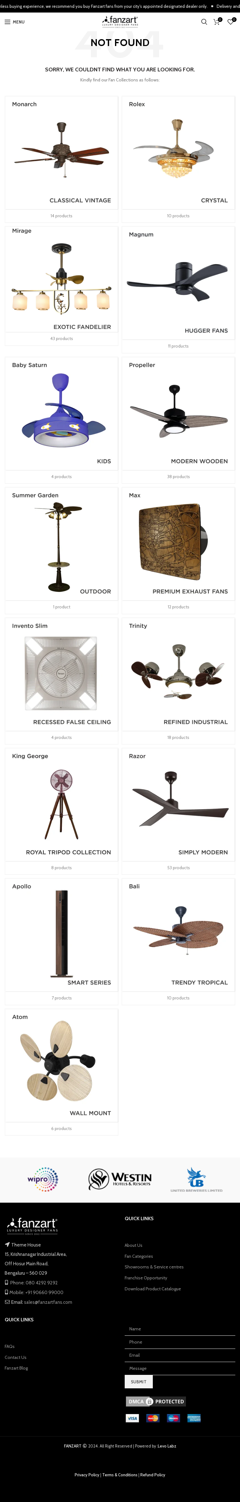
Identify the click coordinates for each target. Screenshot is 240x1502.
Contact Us (16, 1357)
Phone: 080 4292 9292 (34, 1283)
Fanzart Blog (16, 1368)
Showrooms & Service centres (154, 1267)
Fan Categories (139, 1256)
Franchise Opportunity (146, 1278)
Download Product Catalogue (153, 1289)
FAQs (10, 1346)
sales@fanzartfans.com (47, 1302)
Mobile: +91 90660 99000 (36, 1292)
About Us (133, 1245)
